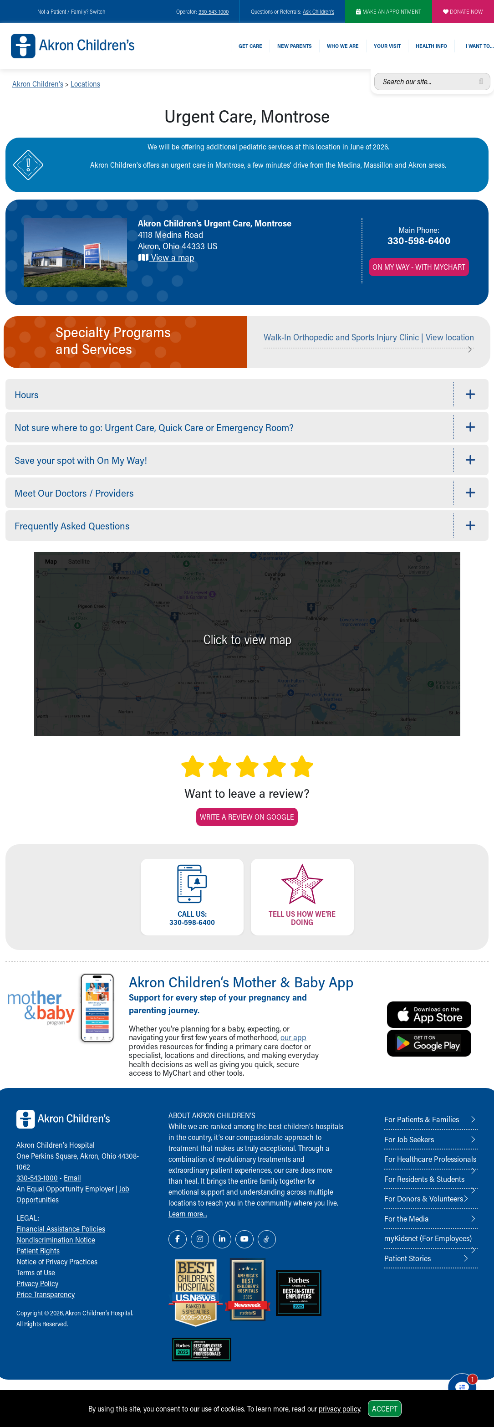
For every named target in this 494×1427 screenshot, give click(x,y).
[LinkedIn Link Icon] (222, 1239)
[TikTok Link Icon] (267, 1239)
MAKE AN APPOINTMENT (388, 11)
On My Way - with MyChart (418, 267)
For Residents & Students (424, 1179)
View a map (166, 257)
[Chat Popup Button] (461, 1386)
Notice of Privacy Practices (56, 1261)
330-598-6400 (419, 240)
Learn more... (187, 1213)
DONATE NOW (463, 11)
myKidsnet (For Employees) (428, 1238)
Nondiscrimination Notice (55, 1239)
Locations (85, 83)
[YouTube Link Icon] (244, 1239)
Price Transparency (45, 1294)
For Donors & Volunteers (423, 1198)
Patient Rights (38, 1250)
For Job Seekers (409, 1139)
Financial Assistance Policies (60, 1228)
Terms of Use (35, 1272)
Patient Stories (407, 1258)
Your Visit (387, 45)
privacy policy (339, 1408)
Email (72, 1177)
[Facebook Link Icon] (177, 1239)
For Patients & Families (421, 1119)
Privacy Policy (37, 1283)
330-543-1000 (214, 11)
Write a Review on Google (247, 816)
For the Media (406, 1218)
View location (450, 337)
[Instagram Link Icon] (200, 1239)
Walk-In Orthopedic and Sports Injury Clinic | (345, 337)
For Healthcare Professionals (430, 1159)
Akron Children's (37, 83)
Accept (384, 1408)
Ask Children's (318, 11)
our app (293, 1037)
